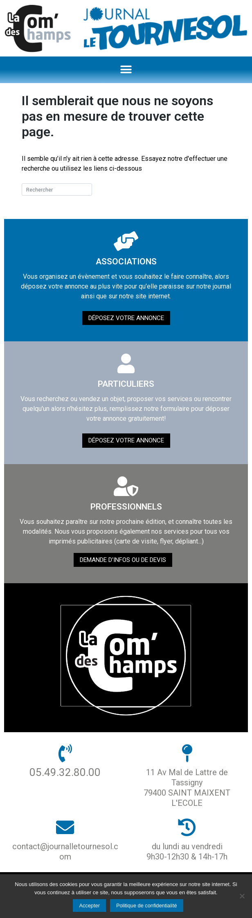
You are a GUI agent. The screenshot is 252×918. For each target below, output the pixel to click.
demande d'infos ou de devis (123, 560)
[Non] (242, 896)
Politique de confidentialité (146, 905)
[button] (126, 70)
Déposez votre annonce (126, 318)
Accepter (89, 905)
